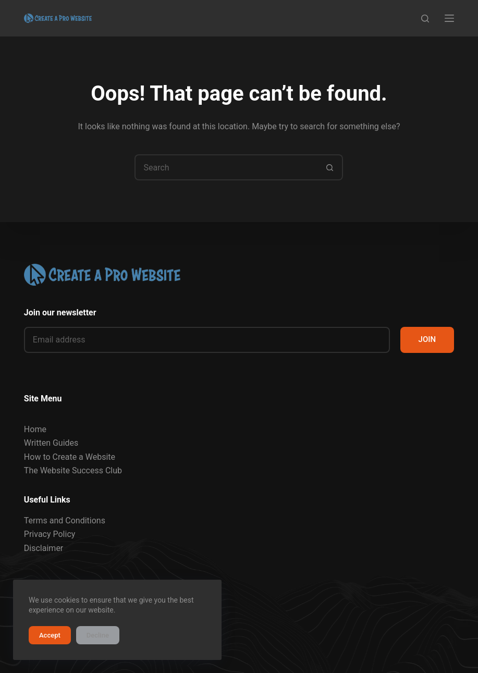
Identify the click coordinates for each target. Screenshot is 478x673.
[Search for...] (225, 167)
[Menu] (449, 18)
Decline (98, 635)
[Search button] (330, 167)
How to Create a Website (69, 457)
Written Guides (51, 443)
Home (35, 429)
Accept (49, 635)
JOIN (427, 339)
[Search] (425, 18)
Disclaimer (43, 548)
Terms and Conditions (64, 520)
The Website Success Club (73, 470)
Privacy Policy (50, 534)
